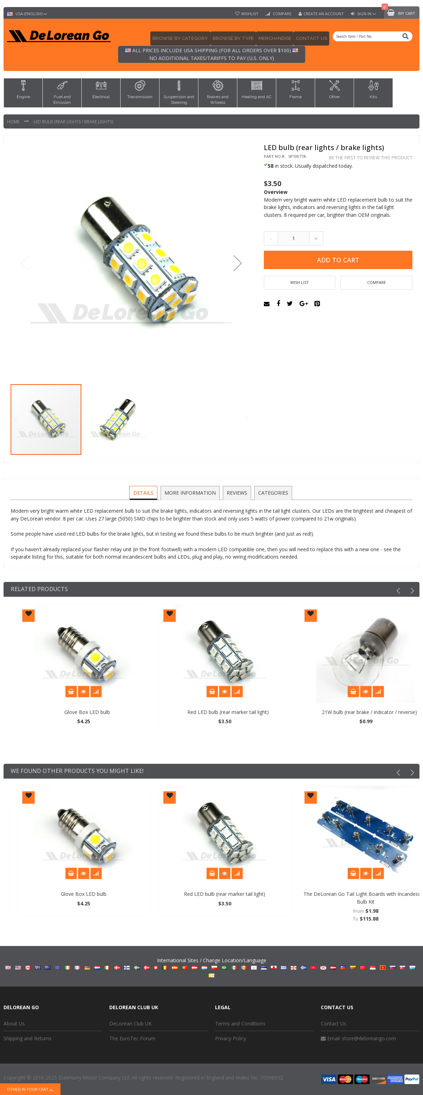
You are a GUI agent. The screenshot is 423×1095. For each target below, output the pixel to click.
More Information (190, 492)
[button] (238, 263)
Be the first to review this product (370, 158)
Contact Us (333, 1023)
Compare (281, 13)
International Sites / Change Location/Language (211, 967)
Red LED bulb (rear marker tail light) (342, 712)
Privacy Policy (230, 1038)
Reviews (236, 492)
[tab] (144, 493)
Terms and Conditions (240, 1023)
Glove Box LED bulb (202, 712)
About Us (14, 1023)
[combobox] (372, 36)
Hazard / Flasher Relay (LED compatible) (61, 712)
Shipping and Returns (28, 1038)
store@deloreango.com (369, 1038)
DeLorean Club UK (130, 1023)
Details (144, 492)
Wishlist (250, 13)
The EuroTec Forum (132, 1038)
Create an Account (323, 13)
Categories (272, 492)
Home (14, 122)
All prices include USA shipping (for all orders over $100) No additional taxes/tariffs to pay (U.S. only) (211, 54)
